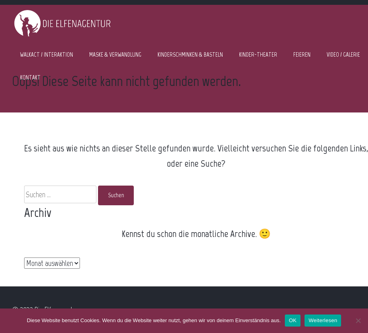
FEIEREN (302, 54)
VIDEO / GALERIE (343, 54)
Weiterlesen (323, 320)
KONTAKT (30, 77)
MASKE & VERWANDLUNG (115, 54)
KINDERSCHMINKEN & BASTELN (190, 54)
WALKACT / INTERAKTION (46, 54)
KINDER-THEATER (258, 54)
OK (292, 320)
